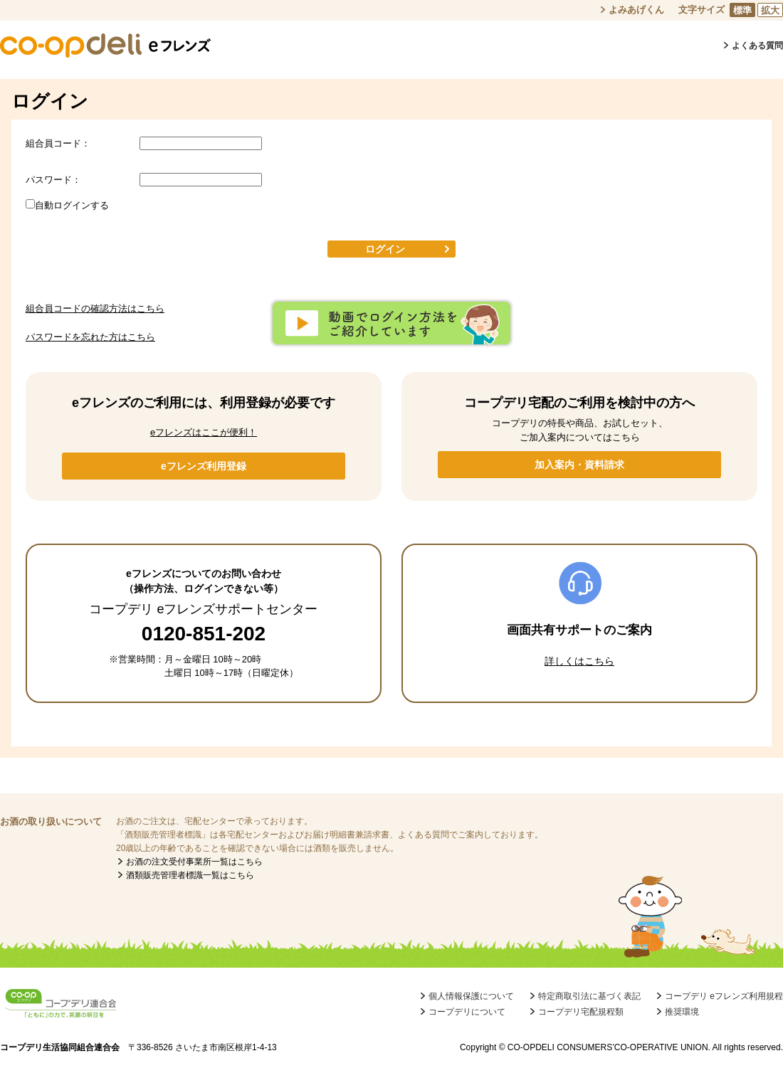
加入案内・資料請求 (579, 464)
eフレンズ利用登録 (203, 466)
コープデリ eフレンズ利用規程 (724, 996)
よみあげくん (636, 9)
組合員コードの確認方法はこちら (95, 308)
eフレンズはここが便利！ (203, 432)
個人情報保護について (471, 996)
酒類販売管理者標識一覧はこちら (190, 875)
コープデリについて (467, 1012)
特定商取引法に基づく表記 (589, 996)
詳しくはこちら (579, 661)
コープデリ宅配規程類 (581, 1012)
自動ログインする (72, 205)
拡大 (770, 10)
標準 (742, 10)
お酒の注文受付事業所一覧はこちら (194, 862)
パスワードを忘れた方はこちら (90, 337)
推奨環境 (682, 1012)
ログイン (385, 249)
